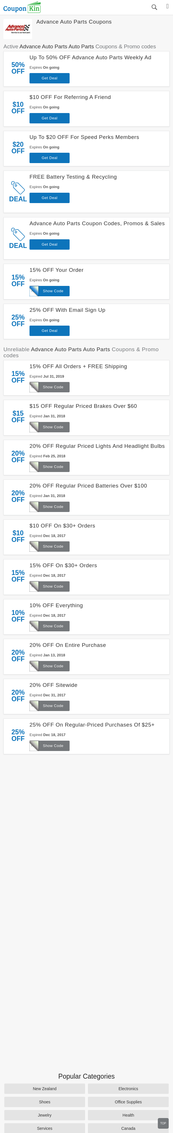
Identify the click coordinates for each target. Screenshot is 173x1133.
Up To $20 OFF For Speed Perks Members (84, 137)
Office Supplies (128, 1102)
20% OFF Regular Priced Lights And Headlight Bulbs (97, 446)
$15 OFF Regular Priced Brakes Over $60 (83, 406)
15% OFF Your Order (57, 270)
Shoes (44, 1102)
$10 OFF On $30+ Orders (62, 526)
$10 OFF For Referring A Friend (70, 97)
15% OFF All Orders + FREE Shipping (78, 366)
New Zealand (45, 1088)
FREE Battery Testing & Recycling (73, 177)
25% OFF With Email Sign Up (67, 310)
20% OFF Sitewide (54, 685)
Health (128, 1115)
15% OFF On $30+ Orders (63, 565)
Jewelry (44, 1115)
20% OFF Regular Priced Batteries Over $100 (88, 486)
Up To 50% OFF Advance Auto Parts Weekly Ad (91, 57)
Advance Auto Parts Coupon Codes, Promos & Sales (97, 223)
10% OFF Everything (56, 605)
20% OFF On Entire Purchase (68, 645)
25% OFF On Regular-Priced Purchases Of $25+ (92, 725)
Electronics (128, 1088)
